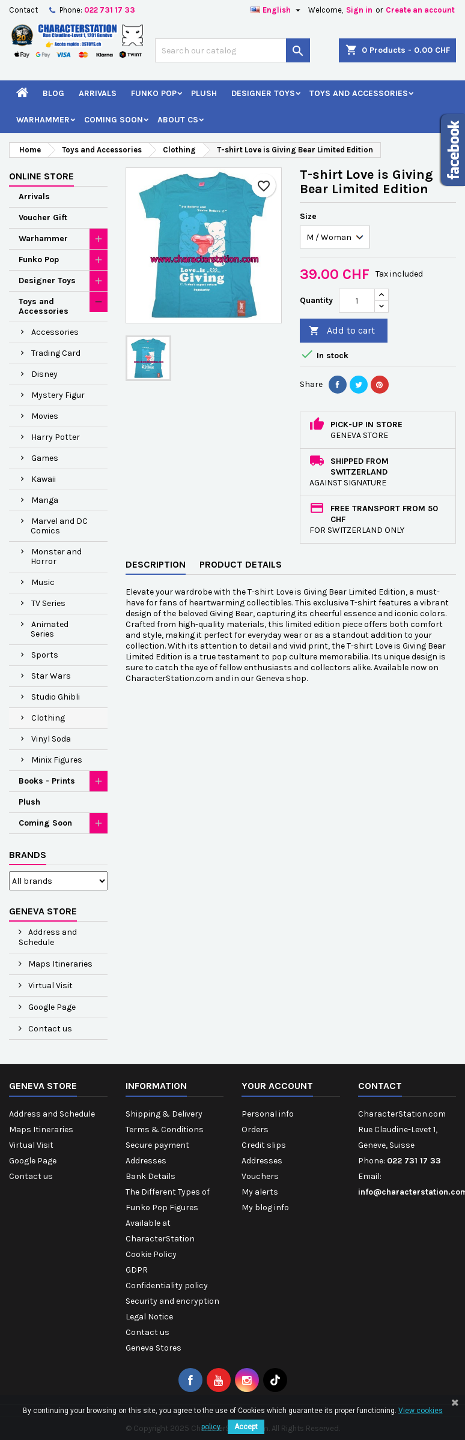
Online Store (41, 176)
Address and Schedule (48, 937)
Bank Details (150, 1176)
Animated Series (49, 629)
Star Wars (51, 676)
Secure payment (157, 1145)
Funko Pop (154, 93)
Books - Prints (47, 781)
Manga (44, 500)
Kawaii (43, 479)
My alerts (260, 1192)
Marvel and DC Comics (59, 526)
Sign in (359, 9)
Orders (255, 1129)
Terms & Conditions (165, 1129)
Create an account (420, 9)
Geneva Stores (153, 1348)
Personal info (268, 1114)
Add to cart (342, 331)
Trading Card (56, 353)
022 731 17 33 (109, 9)
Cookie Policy (151, 1254)
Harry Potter (55, 437)
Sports (44, 655)
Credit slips (264, 1145)
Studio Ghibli (55, 697)
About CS (177, 120)
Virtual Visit (49, 985)
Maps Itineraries (59, 964)
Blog (53, 93)
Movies (44, 416)
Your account (277, 1085)
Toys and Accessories (358, 93)
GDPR (137, 1270)
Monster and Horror (56, 556)
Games (44, 458)
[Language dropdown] (277, 10)
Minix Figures (56, 760)
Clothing (48, 718)
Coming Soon (113, 120)
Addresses (146, 1161)
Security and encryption (172, 1301)
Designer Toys (263, 93)
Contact (23, 9)
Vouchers (260, 1176)
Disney (44, 374)
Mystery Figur (58, 395)
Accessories (55, 332)
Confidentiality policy (167, 1285)
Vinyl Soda (51, 739)
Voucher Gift (43, 217)
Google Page (51, 1007)
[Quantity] (357, 301)
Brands (27, 854)
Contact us (49, 1029)
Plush (204, 93)
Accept (246, 1427)
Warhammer (43, 120)
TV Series (48, 603)
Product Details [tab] (240, 564)
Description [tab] (156, 564)
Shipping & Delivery (164, 1114)
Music (43, 582)
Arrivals (98, 93)
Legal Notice (149, 1317)
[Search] (232, 50)
